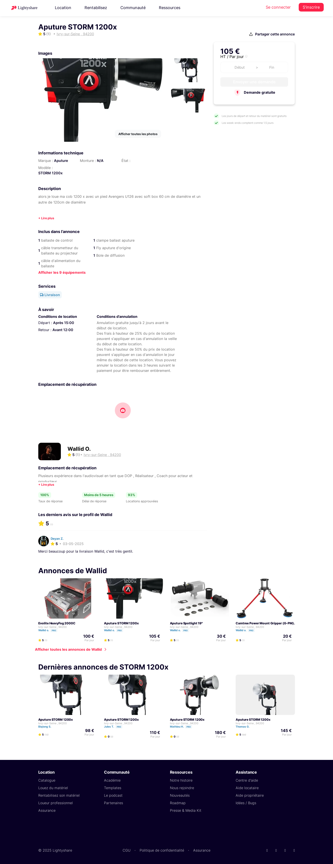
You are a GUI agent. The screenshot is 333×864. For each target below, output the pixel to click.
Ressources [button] (169, 7)
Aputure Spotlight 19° (186, 623)
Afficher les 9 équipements (62, 272)
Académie (112, 780)
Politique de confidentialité (162, 850)
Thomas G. (245, 726)
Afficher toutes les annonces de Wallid (68, 649)
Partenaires (113, 803)
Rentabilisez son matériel (59, 795)
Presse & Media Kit (185, 810)
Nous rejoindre (182, 788)
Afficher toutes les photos (138, 134)
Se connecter (278, 7)
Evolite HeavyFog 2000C (56, 623)
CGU (127, 850)
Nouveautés (180, 795)
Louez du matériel (53, 788)
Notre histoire (181, 780)
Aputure (61, 160)
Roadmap (178, 803)
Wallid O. (79, 449)
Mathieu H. (183, 726)
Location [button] (63, 7)
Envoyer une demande (254, 82)
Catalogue (46, 780)
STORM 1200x (50, 173)
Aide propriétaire (250, 795)
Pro (54, 630)
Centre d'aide (247, 780)
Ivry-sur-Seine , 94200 (52, 627)
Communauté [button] (133, 7)
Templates (112, 788)
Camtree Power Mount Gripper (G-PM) (265, 623)
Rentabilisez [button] (96, 7)
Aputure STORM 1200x (121, 623)
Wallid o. (49, 630)
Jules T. (115, 726)
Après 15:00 (63, 322)
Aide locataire (247, 788)
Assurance (47, 810)
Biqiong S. (46, 726)
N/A (100, 160)
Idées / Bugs (246, 803)
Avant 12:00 (62, 330)
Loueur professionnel (55, 803)
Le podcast (113, 795)
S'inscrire (311, 7)
